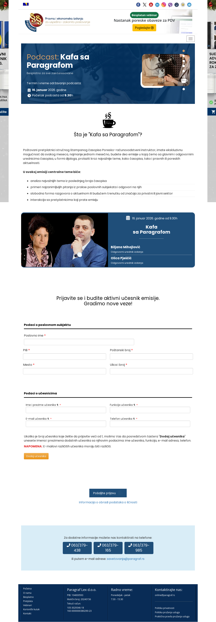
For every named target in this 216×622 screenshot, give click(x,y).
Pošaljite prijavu (108, 493)
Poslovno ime (35, 335)
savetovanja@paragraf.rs (125, 559)
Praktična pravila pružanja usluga (172, 616)
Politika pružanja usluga (167, 612)
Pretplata (28, 601)
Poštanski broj (121, 350)
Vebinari (27, 605)
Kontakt (27, 613)
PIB (26, 350)
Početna (27, 588)
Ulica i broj (118, 365)
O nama (27, 592)
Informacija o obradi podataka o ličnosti (108, 502)
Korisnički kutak (31, 609)
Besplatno (28, 597)
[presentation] (107, 477)
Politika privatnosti (164, 608)
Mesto (29, 365)
